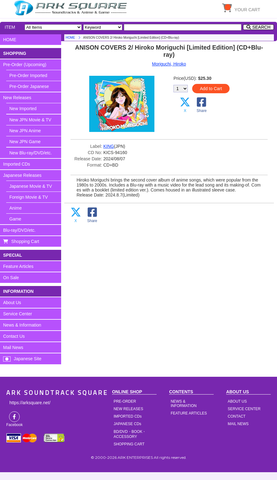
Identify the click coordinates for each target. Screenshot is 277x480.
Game (15, 218)
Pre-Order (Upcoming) (24, 64)
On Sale (11, 277)
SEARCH (261, 27)
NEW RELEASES (128, 409)
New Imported (22, 108)
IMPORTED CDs (128, 416)
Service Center (17, 313)
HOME (71, 8)
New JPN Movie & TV (30, 119)
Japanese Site (27, 358)
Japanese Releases (22, 175)
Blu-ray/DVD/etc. (19, 230)
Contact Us (14, 336)
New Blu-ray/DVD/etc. (30, 152)
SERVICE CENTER (244, 409)
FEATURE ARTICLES (189, 413)
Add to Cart (211, 88)
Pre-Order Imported (28, 75)
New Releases (17, 97)
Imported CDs (16, 164)
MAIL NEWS (238, 424)
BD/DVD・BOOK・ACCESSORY (130, 434)
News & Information (22, 324)
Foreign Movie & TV (28, 197)
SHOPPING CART (129, 444)
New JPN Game (25, 141)
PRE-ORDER (125, 401)
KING (108, 146)
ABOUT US (237, 401)
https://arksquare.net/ (30, 402)
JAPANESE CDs (127, 424)
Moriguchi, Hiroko (169, 63)
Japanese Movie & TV (30, 186)
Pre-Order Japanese (29, 86)
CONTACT (236, 416)
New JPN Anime (25, 130)
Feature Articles (18, 266)
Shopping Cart (25, 241)
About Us (12, 302)
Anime (15, 208)
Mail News (13, 347)
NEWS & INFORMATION (184, 403)
